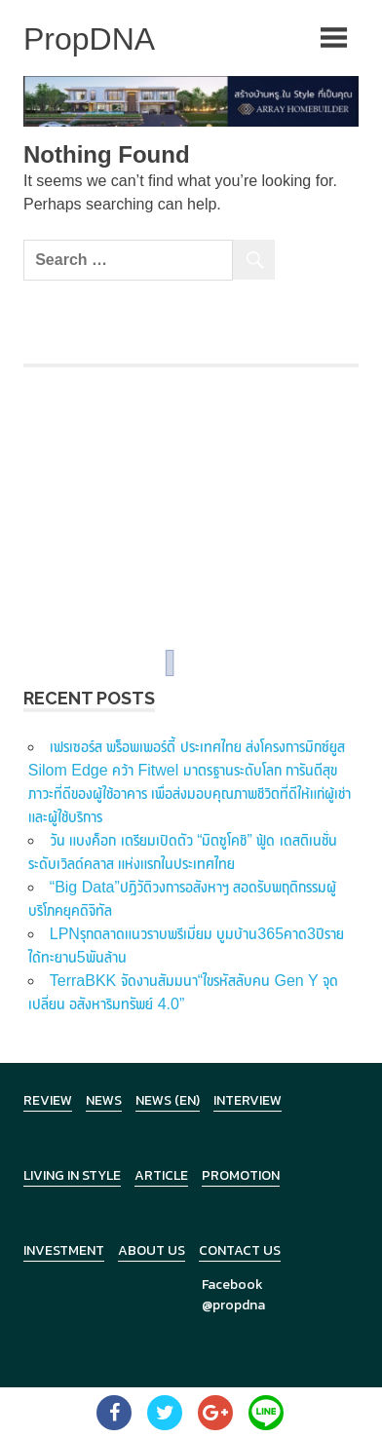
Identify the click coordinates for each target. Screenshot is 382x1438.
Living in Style (72, 1175)
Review (47, 1100)
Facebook (232, 1284)
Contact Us (240, 1250)
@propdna (233, 1305)
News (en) (167, 1100)
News (104, 1100)
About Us (151, 1250)
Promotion (241, 1175)
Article (161, 1175)
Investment (63, 1250)
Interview (247, 1100)
